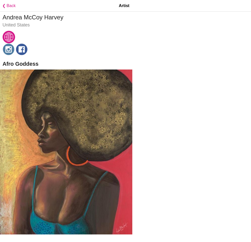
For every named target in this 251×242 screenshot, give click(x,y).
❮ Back (8, 6)
